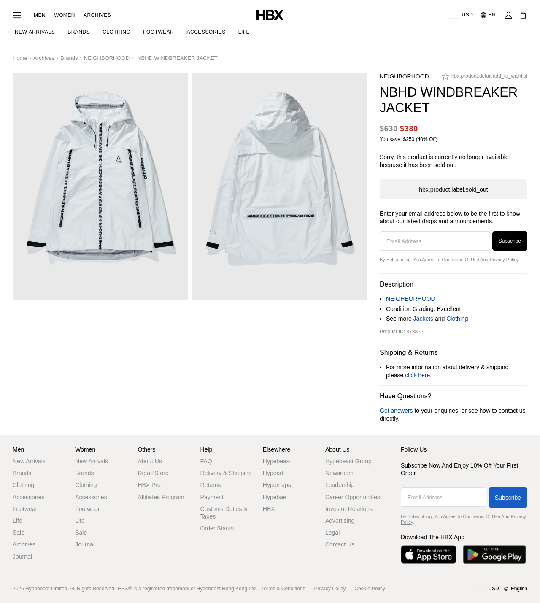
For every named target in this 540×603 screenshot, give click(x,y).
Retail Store (153, 473)
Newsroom (339, 473)
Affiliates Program (161, 497)
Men (40, 15)
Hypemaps (277, 484)
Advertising (339, 520)
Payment (212, 497)
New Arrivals (29, 461)
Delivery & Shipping (226, 473)
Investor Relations (349, 509)
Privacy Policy (504, 259)
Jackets (423, 318)
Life (17, 520)
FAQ (206, 461)
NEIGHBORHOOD (107, 58)
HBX (269, 509)
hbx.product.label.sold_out (453, 189)
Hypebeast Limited (46, 589)
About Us (150, 461)
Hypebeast (277, 461)
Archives (97, 15)
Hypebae (274, 497)
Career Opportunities (352, 497)
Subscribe (510, 241)
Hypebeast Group (348, 461)
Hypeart (273, 473)
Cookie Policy (369, 589)
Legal (332, 532)
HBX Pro (149, 484)
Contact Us (339, 544)
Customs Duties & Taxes (224, 513)
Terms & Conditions (283, 589)
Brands (69, 58)
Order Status (217, 528)
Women (64, 15)
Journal (22, 556)
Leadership (339, 484)
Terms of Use (465, 259)
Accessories (28, 497)
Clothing (457, 318)
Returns (210, 484)
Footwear (25, 509)
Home (20, 58)
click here (417, 375)
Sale (18, 532)
